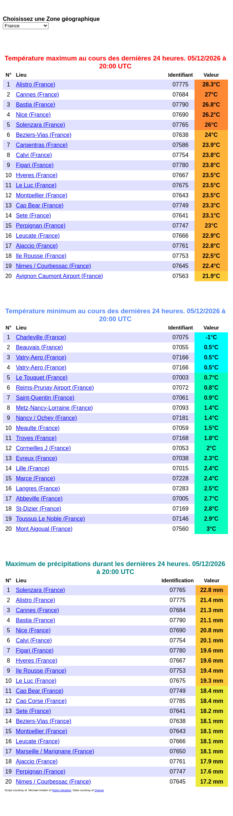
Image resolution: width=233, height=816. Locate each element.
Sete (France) (33, 215)
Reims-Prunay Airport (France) (55, 388)
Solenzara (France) (40, 125)
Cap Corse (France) (41, 701)
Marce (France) (35, 478)
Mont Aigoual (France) (44, 529)
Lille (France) (32, 468)
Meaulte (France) (38, 428)
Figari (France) (35, 165)
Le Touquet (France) (42, 378)
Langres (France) (38, 488)
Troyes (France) (36, 438)
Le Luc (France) (36, 185)
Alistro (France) (35, 84)
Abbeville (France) (39, 499)
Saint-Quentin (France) (45, 398)
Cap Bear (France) (40, 205)
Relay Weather (61, 790)
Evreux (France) (36, 458)
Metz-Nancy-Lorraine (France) (54, 408)
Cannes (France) (37, 94)
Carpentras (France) (42, 145)
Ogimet (99, 790)
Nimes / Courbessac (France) (53, 266)
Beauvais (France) (39, 347)
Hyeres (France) (37, 175)
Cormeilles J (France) (43, 448)
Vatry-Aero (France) (41, 357)
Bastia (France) (35, 105)
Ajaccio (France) (37, 246)
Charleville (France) (41, 337)
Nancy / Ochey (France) (46, 418)
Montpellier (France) (41, 195)
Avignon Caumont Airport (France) (59, 276)
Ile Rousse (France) (41, 256)
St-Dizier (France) (38, 509)
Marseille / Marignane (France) (55, 751)
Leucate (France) (38, 236)
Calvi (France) (34, 155)
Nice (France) (33, 115)
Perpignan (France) (40, 226)
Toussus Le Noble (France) (50, 519)
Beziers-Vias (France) (43, 135)
